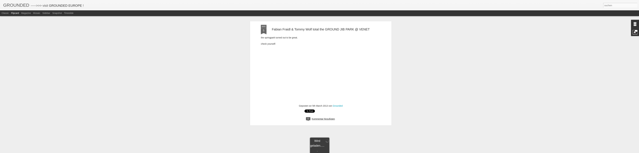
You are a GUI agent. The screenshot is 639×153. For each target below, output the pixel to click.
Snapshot (57, 13)
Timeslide (68, 13)
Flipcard (15, 13)
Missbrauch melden (342, 151)
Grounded (338, 23)
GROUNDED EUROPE (65, 5)
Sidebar (46, 13)
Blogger (331, 151)
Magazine (26, 13)
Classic (5, 13)
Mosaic (36, 13)
